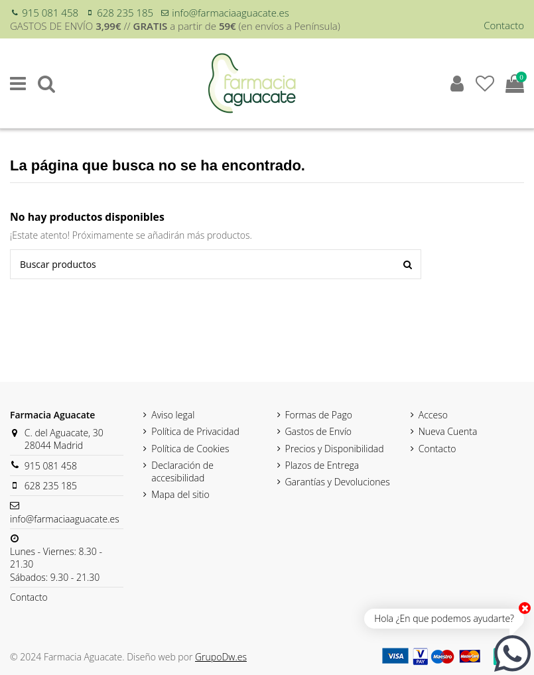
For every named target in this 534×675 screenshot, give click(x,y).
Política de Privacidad (195, 431)
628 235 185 (125, 12)
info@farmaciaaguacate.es (230, 12)
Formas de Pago (318, 414)
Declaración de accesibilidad (182, 472)
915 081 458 (50, 12)
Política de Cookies (190, 448)
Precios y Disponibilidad (334, 448)
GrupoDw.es (221, 656)
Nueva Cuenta (448, 431)
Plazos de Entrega (322, 465)
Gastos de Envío (318, 431)
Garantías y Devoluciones (337, 481)
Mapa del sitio (180, 494)
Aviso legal (172, 414)
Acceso (433, 414)
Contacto (504, 25)
